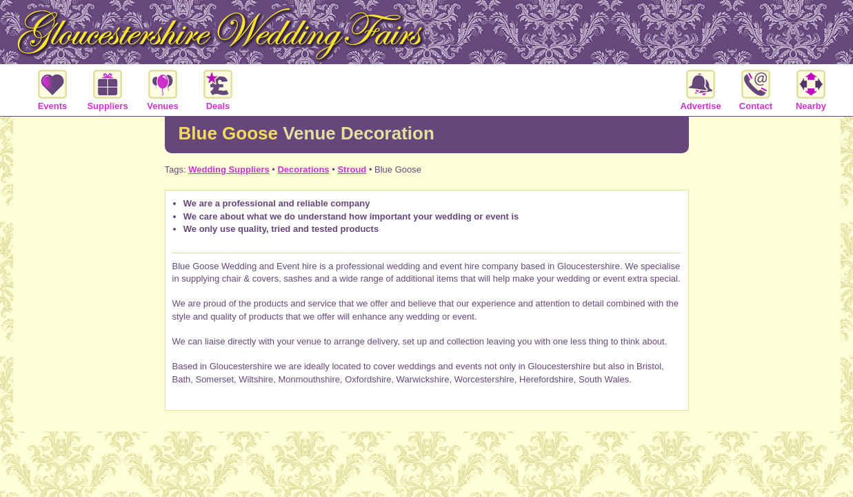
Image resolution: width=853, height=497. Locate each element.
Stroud (351, 169)
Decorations (303, 169)
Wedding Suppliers (229, 169)
